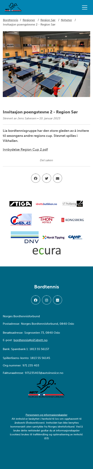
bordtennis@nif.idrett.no (31, 340)
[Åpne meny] (85, 7)
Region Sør (48, 20)
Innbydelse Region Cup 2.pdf (25, 149)
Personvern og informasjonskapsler (46, 414)
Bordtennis (10, 20)
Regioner (29, 20)
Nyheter (66, 20)
